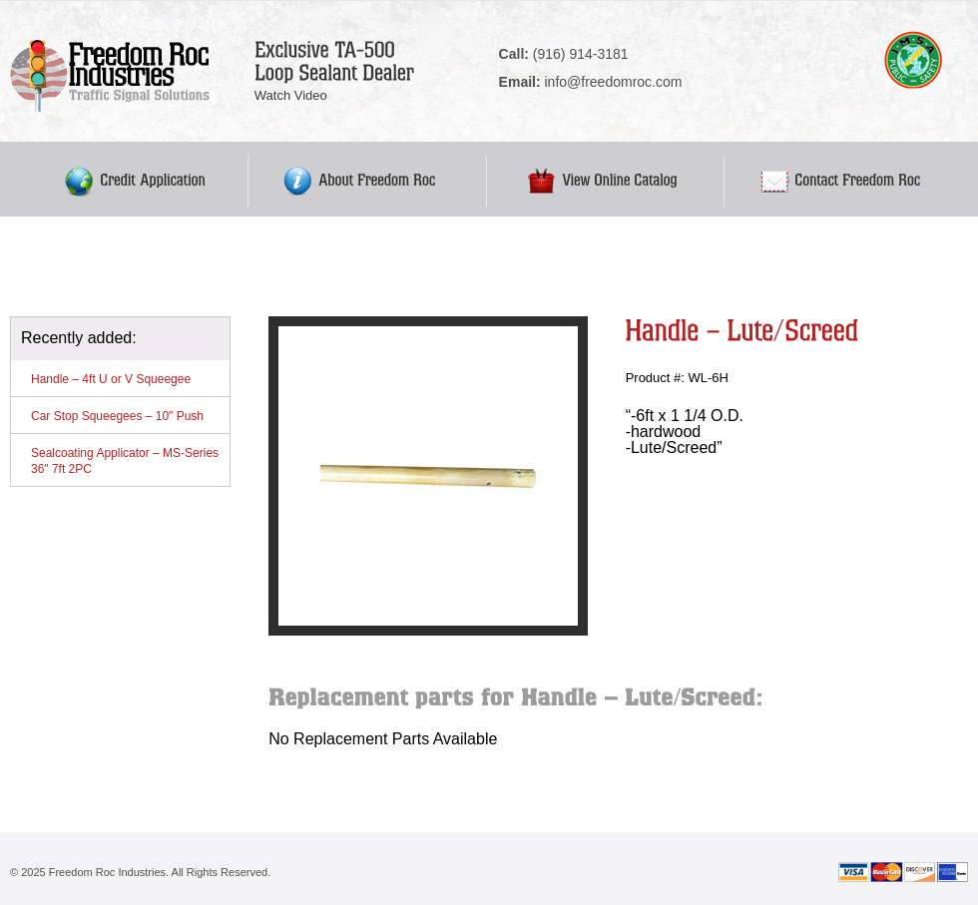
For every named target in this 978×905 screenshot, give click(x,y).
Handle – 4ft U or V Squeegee (111, 379)
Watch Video (290, 95)
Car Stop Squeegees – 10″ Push (117, 416)
